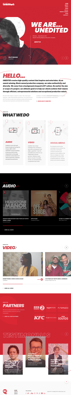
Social (66, 10)
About (66, 5)
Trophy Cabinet (64, 11)
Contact (65, 15)
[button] (62, 58)
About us (37, 42)
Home (66, 3)
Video (66, 8)
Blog (66, 13)
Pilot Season (13, 57)
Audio (66, 6)
